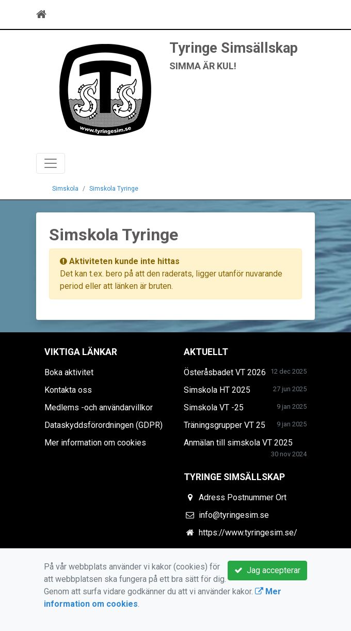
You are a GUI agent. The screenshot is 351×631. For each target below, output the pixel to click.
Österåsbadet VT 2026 (225, 372)
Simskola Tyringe (113, 188)
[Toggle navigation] (300, 14)
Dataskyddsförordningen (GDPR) (103, 425)
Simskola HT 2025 (217, 390)
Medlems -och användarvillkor (98, 407)
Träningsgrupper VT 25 (224, 425)
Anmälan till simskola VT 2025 (238, 443)
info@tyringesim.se (234, 515)
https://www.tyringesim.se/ (248, 532)
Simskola (65, 188)
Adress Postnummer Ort (242, 497)
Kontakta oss (68, 390)
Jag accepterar (267, 570)
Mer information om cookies (95, 443)
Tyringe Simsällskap (233, 48)
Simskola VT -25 (214, 407)
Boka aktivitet (68, 372)
